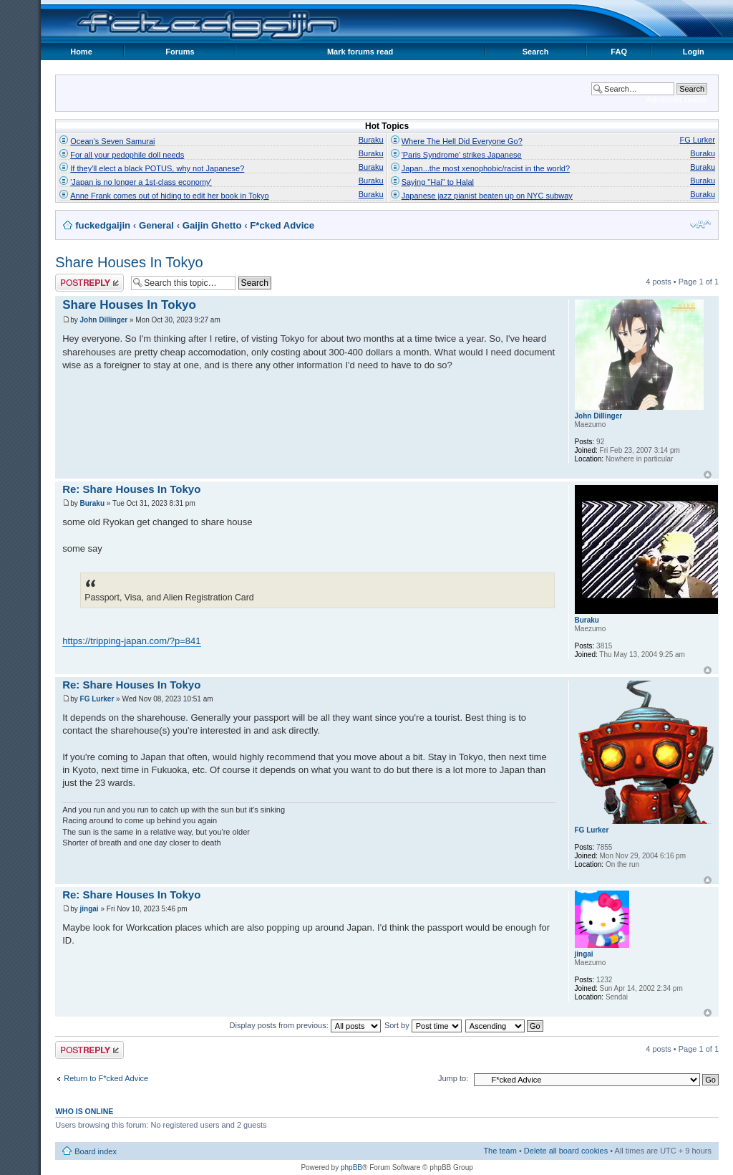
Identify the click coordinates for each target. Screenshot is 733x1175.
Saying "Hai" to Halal (438, 182)
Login (693, 51)
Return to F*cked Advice (106, 1078)
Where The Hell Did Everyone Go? (462, 141)
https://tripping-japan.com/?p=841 (131, 641)
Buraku (371, 139)
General (156, 225)
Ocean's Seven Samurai (112, 141)
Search (536, 51)
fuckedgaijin (102, 225)
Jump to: (453, 1078)
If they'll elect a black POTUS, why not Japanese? (157, 168)
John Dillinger (104, 320)
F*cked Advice (282, 225)
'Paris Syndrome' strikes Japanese (462, 154)
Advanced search (676, 99)
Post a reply (89, 283)
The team (499, 1150)
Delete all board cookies (566, 1150)
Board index (95, 1151)
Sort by (423, 1025)
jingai (89, 909)
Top (708, 475)
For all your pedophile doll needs (127, 154)
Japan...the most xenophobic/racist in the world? (486, 168)
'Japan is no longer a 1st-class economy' (140, 182)
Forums (179, 51)
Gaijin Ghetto (212, 225)
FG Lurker (697, 139)
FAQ (619, 51)
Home (81, 51)
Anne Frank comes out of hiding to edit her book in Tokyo (169, 195)
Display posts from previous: (305, 1025)
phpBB (351, 1167)
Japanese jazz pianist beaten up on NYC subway (487, 195)
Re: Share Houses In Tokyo (131, 489)
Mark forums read (360, 51)
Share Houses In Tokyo (129, 262)
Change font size (700, 224)
